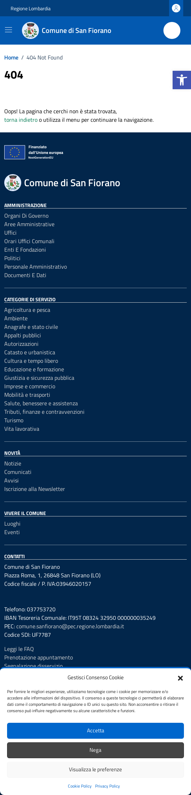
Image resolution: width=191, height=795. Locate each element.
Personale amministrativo (35, 266)
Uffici (10, 232)
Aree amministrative (29, 224)
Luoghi (12, 523)
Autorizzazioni (21, 343)
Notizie (12, 463)
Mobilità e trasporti (27, 394)
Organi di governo (26, 215)
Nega (95, 750)
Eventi (12, 532)
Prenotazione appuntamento (38, 657)
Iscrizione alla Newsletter (34, 489)
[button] (182, 80)
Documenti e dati (25, 275)
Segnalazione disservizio (33, 666)
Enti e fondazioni (25, 249)
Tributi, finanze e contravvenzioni (44, 411)
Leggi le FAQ (19, 649)
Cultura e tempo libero (31, 360)
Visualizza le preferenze (95, 769)
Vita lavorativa (21, 428)
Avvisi (11, 480)
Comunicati (17, 472)
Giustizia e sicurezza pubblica (39, 377)
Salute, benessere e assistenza (41, 403)
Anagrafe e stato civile (31, 326)
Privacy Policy (107, 786)
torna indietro (20, 119)
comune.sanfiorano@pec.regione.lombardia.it (70, 626)
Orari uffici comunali (29, 241)
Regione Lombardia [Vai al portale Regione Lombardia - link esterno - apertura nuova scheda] (31, 8)
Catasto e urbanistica (29, 352)
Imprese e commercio (29, 386)
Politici (12, 258)
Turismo (13, 420)
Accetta (95, 730)
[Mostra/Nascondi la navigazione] (8, 29)
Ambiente (16, 318)
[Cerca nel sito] (171, 30)
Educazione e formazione (34, 369)
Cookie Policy (80, 786)
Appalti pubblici (22, 335)
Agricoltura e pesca (27, 309)
